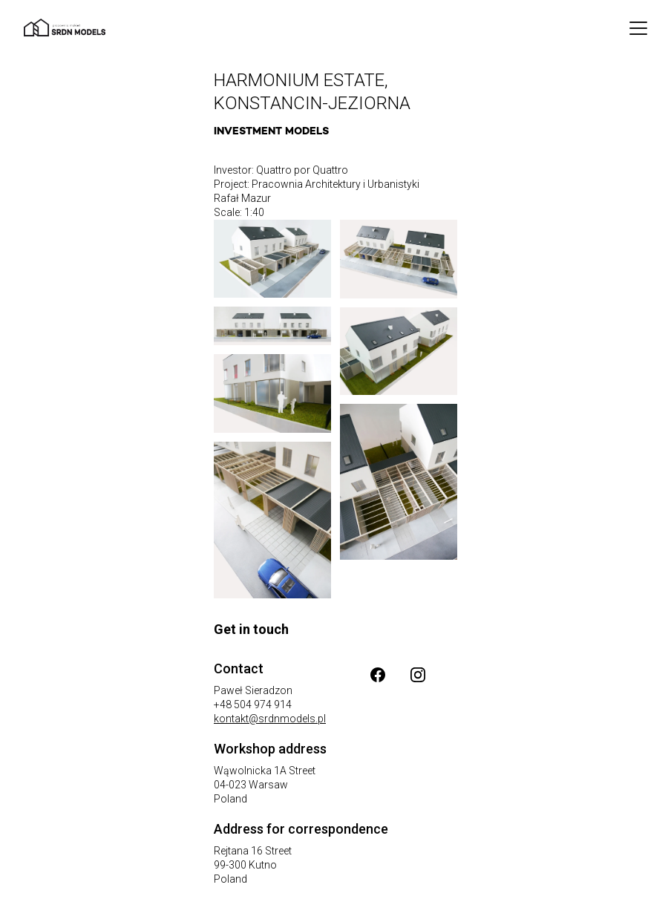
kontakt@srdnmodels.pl (270, 719)
